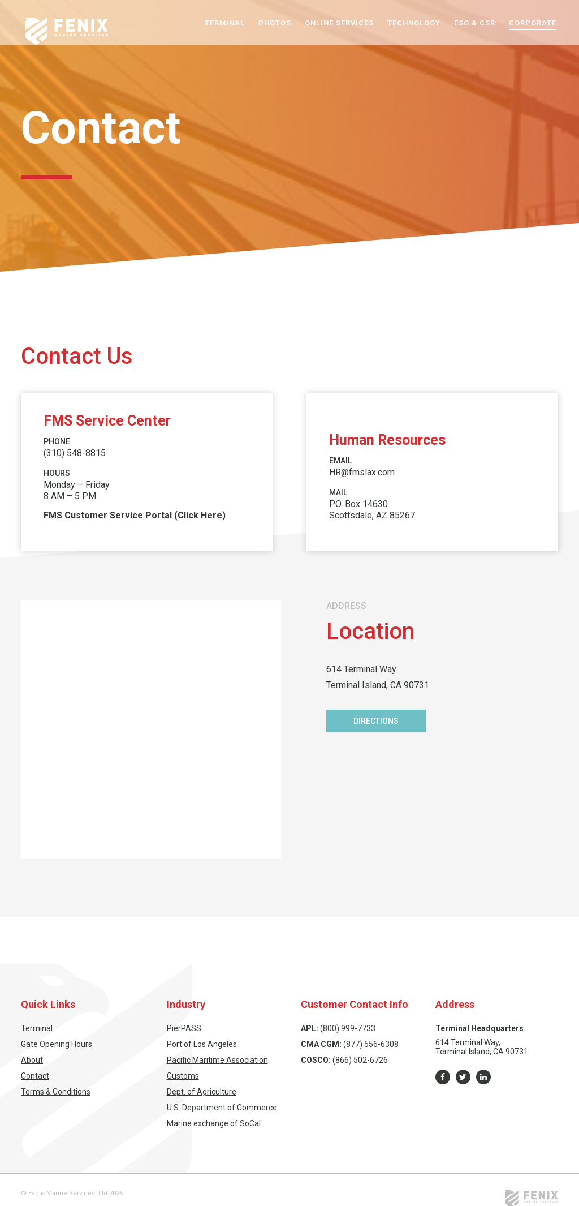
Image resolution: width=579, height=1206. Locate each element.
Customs (183, 1075)
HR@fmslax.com (362, 472)
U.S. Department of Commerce (222, 1107)
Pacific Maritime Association (217, 1060)
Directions (376, 721)
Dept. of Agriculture (201, 1091)
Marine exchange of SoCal (214, 1123)
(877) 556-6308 (371, 1044)
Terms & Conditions (55, 1091)
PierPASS (184, 1028)
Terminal (37, 1028)
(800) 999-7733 (347, 1028)
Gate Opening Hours (56, 1044)
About (32, 1060)
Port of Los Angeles (202, 1044)
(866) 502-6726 (360, 1060)
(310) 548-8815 (75, 453)
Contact (35, 1075)
